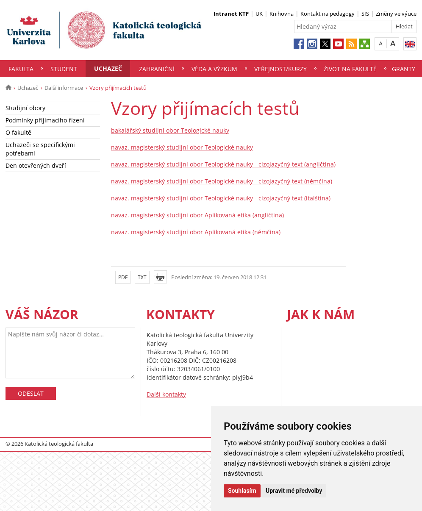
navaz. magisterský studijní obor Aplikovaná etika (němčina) (195, 232)
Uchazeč (108, 68)
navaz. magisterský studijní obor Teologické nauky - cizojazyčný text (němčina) (221, 181)
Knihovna (281, 13)
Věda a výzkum (214, 69)
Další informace (63, 88)
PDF (123, 277)
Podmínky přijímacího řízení (45, 120)
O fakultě (18, 132)
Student (63, 69)
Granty (403, 69)
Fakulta (20, 69)
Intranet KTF (231, 13)
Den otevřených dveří (36, 165)
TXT (142, 277)
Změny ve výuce (396, 13)
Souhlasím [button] (242, 490)
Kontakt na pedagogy (327, 13)
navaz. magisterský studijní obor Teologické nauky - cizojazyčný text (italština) (220, 198)
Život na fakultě (350, 69)
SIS (365, 13)
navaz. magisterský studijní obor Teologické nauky (182, 147)
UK (259, 13)
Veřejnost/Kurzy (280, 69)
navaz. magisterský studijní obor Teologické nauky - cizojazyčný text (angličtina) (223, 164)
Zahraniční (157, 69)
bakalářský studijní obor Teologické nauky (170, 130)
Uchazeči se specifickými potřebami (40, 149)
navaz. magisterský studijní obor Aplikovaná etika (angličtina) (197, 215)
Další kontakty (166, 394)
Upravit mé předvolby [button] (294, 490)
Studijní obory (25, 108)
